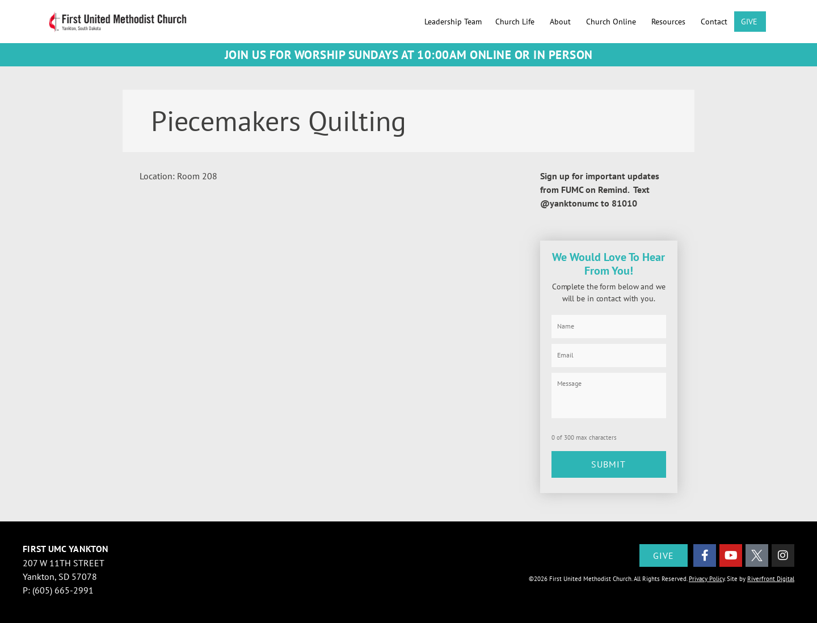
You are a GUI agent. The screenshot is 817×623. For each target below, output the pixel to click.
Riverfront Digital (770, 574)
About (561, 21)
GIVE (750, 21)
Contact (714, 21)
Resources (669, 21)
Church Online (612, 21)
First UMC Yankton (65, 544)
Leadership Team (453, 21)
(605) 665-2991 (63, 585)
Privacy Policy (707, 574)
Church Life (515, 21)
